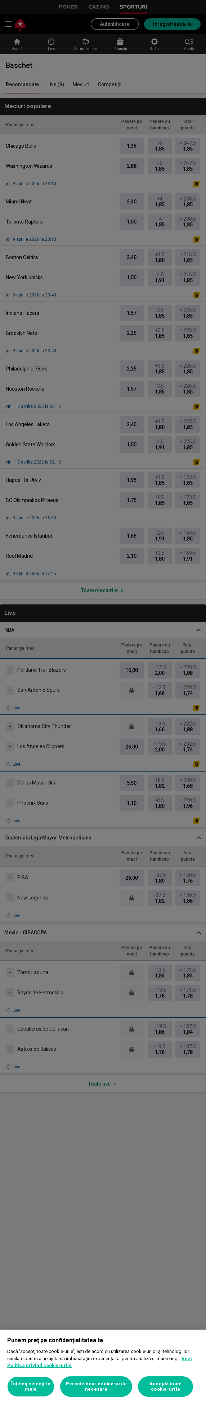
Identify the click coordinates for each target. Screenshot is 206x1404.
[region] (103, 1367)
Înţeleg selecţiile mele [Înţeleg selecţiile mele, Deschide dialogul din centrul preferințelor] (30, 1386)
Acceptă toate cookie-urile (165, 1386)
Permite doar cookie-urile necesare (96, 1386)
